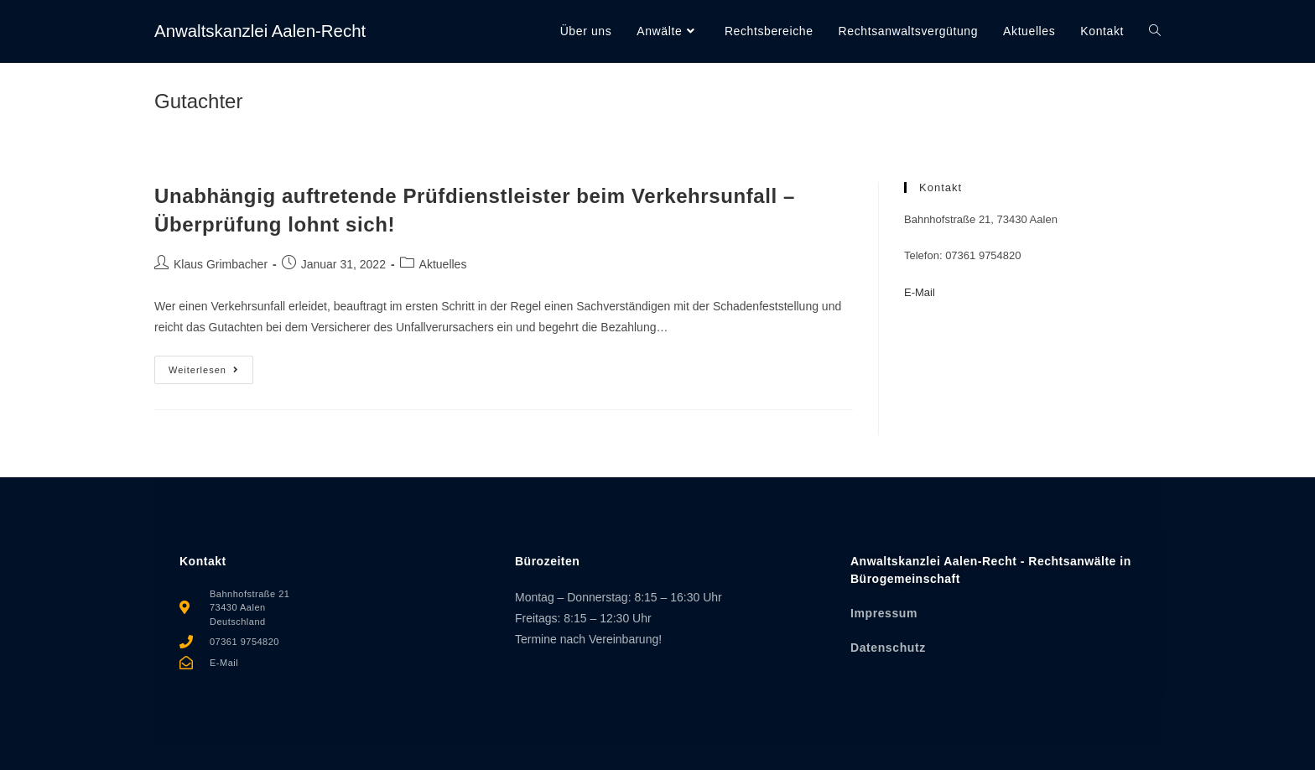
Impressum (883, 613)
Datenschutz (888, 647)
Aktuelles (443, 264)
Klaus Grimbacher (221, 264)
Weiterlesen (211, 365)
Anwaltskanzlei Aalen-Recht (278, 30)
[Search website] (1154, 31)
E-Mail (919, 292)
